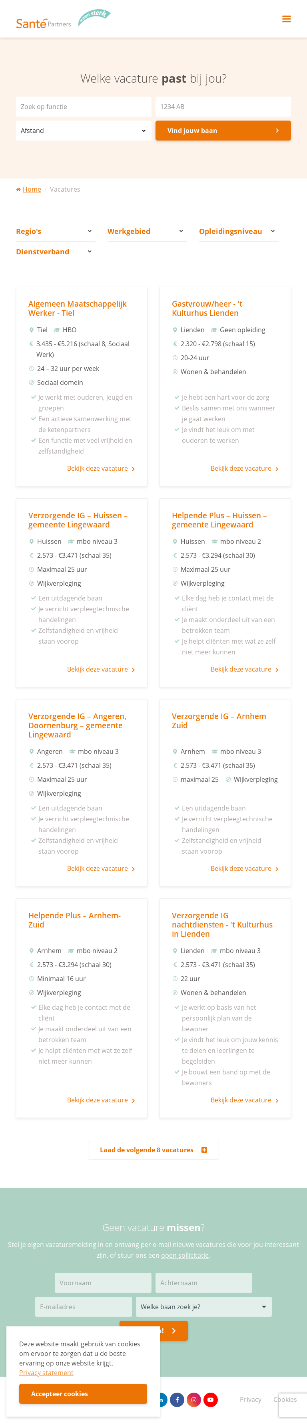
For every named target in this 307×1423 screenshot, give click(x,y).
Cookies (285, 1399)
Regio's (54, 231)
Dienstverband (54, 252)
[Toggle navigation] (286, 19)
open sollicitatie (185, 1255)
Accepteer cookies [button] (59, 1393)
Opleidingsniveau (237, 231)
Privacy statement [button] (46, 1372)
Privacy (250, 1399)
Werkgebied (145, 231)
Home (28, 189)
